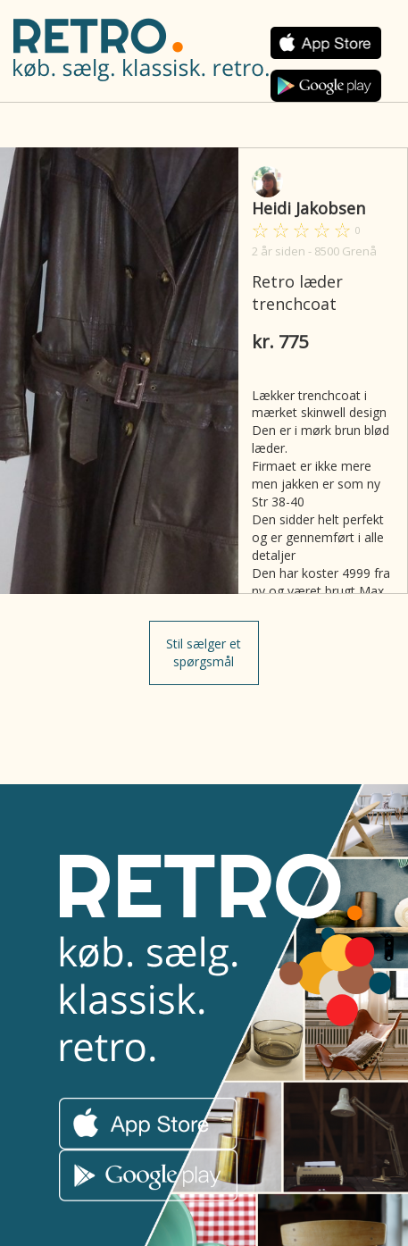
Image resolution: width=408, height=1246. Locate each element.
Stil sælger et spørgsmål (203, 652)
